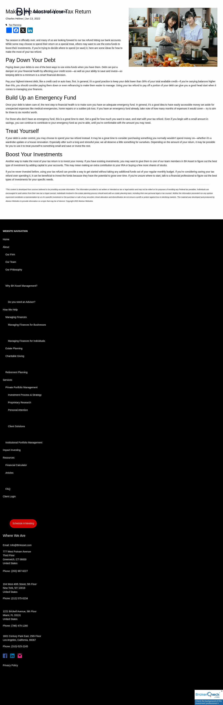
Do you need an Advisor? (21, 302)
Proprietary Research (19, 402)
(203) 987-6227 (19, 571)
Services (7, 380)
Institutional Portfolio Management (23, 442)
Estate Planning (13, 348)
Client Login (9, 496)
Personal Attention (18, 410)
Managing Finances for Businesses (27, 324)
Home (6, 239)
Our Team (10, 262)
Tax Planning (15, 25)
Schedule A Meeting (23, 523)
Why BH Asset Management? (21, 285)
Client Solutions (16, 426)
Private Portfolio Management (21, 387)
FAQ (7, 489)
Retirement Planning (16, 372)
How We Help (10, 309)
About (6, 247)
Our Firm (10, 254)
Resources (8, 457)
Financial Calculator (16, 465)
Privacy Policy (10, 665)
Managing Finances (16, 317)
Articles (9, 472)
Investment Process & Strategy (24, 394)
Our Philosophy (13, 269)
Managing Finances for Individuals (26, 341)
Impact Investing (12, 450)
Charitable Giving (14, 356)
